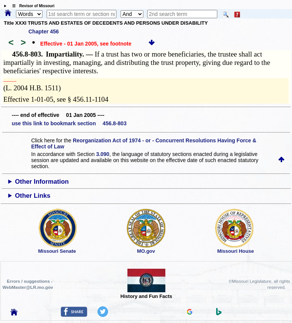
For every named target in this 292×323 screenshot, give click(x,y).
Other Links (32, 195)
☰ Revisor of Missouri (31, 6)
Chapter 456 (43, 31)
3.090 (102, 154)
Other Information (42, 181)
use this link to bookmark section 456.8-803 (69, 123)
